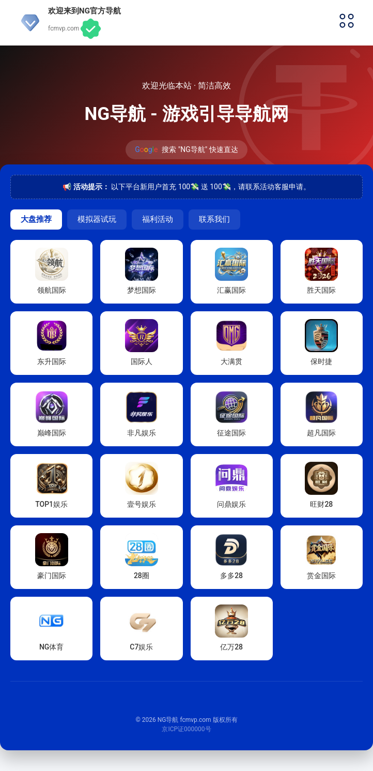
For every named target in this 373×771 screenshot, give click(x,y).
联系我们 (214, 219)
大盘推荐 (36, 219)
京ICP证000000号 (186, 729)
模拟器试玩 (96, 219)
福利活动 (157, 219)
